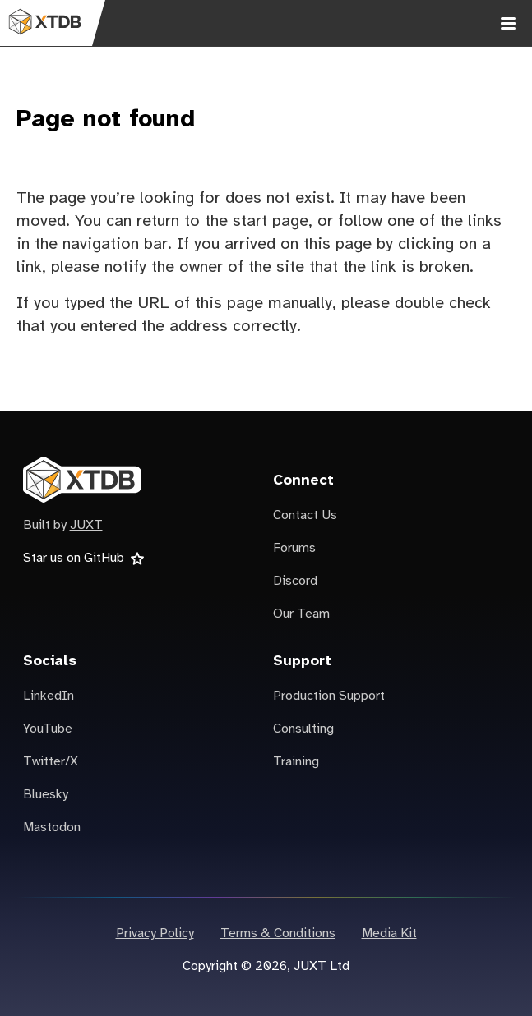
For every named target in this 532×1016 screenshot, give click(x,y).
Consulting (303, 729)
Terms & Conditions (277, 933)
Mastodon (52, 827)
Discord (295, 581)
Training (296, 762)
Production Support (329, 696)
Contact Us (305, 515)
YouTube (47, 729)
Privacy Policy (155, 933)
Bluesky (45, 795)
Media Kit (389, 933)
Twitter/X (50, 762)
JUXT (86, 525)
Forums (294, 548)
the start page (256, 221)
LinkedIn (48, 696)
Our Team (301, 614)
